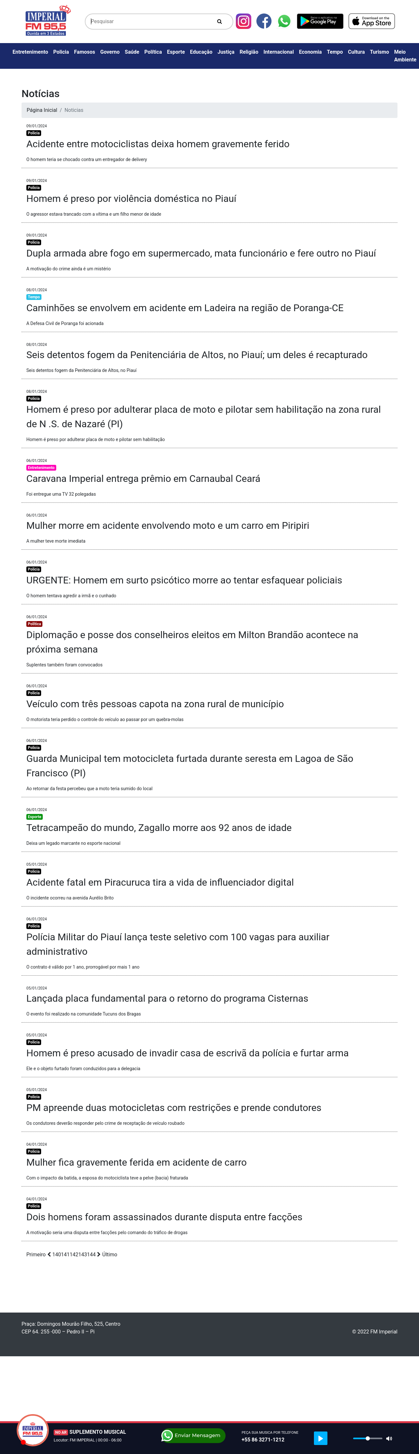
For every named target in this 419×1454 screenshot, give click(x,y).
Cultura (356, 52)
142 (74, 1254)
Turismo (379, 52)
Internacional (278, 52)
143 (82, 1254)
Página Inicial (42, 110)
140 (56, 1254)
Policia (61, 52)
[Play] (320, 1438)
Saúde (132, 52)
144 (91, 1254)
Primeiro (36, 1254)
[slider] (367, 1438)
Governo (110, 52)
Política (153, 52)
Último (109, 1254)
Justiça (226, 52)
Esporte (176, 52)
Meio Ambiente (405, 56)
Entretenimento (30, 52)
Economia (310, 52)
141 (65, 1254)
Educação (201, 52)
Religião (249, 52)
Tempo (335, 52)
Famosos (84, 52)
